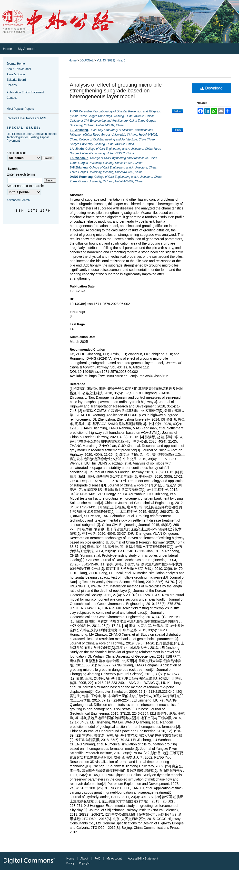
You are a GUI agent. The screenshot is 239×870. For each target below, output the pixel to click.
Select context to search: (25, 186)
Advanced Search (18, 200)
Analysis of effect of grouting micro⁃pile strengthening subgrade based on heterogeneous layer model (116, 90)
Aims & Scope (16, 74)
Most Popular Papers (20, 108)
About (84, 858)
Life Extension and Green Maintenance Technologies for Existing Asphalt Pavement (32, 137)
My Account (114, 858)
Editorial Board (16, 79)
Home (73, 60)
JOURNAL (87, 60)
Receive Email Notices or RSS (26, 118)
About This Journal (19, 69)
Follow (177, 111)
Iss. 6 (121, 60)
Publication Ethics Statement (25, 92)
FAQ (97, 858)
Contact (12, 97)
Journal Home (16, 63)
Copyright (84, 863)
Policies (12, 85)
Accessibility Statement (143, 858)
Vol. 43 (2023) (106, 60)
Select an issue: (17, 153)
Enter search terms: (21, 174)
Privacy (70, 863)
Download (211, 88)
